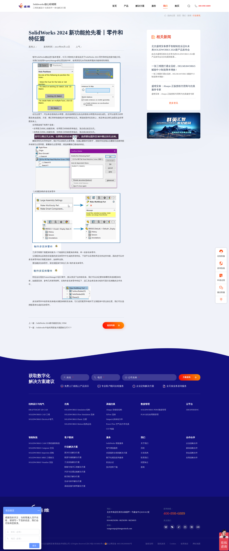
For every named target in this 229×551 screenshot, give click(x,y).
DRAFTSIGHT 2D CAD (38, 424)
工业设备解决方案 (72, 476)
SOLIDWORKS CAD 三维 (39, 428)
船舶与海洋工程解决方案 (74, 481)
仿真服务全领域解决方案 (116, 467)
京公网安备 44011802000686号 (118, 544)
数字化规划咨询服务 (114, 471)
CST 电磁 (110, 443)
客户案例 (68, 451)
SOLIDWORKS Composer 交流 (41, 462)
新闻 (189, 15)
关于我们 (144, 457)
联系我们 (144, 471)
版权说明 (149, 544)
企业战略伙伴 (192, 457)
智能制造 (33, 451)
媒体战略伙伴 (192, 462)
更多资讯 (173, 103)
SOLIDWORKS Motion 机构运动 (77, 438)
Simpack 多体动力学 (114, 433)
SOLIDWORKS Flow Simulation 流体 (79, 428)
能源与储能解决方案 (73, 471)
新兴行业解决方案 (72, 466)
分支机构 (144, 467)
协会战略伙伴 (192, 467)
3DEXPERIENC (192, 424)
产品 (126, 6)
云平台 (189, 418)
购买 (177, 6)
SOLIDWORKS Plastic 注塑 (75, 433)
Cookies (173, 544)
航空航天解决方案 (72, 490)
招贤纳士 (144, 476)
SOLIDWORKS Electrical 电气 (41, 433)
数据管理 (145, 418)
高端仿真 (110, 418)
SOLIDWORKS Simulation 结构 (77, 424)
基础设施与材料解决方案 (74, 500)
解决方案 (139, 6)
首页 (114, 6)
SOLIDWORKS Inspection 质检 (41, 467)
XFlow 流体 (111, 428)
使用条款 (184, 544)
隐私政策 (161, 544)
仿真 (66, 418)
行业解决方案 (71, 461)
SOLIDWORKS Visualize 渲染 (41, 476)
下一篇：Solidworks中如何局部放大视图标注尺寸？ (50, 328)
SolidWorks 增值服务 (114, 457)
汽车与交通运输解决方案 (74, 485)
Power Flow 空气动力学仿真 (117, 438)
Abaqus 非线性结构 (114, 424)
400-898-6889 (203, 6)
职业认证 (110, 476)
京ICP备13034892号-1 (95, 544)
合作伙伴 (190, 451)
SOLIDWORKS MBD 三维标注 (41, 471)
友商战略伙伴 (192, 471)
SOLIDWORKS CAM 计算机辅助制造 (44, 457)
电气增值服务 (112, 462)
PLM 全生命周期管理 (150, 428)
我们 (165, 6)
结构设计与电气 (36, 418)
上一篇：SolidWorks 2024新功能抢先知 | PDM (47, 323)
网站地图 (196, 544)
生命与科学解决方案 (73, 495)
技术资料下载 (112, 481)
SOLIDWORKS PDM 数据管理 (153, 424)
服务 (154, 6)
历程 (143, 462)
